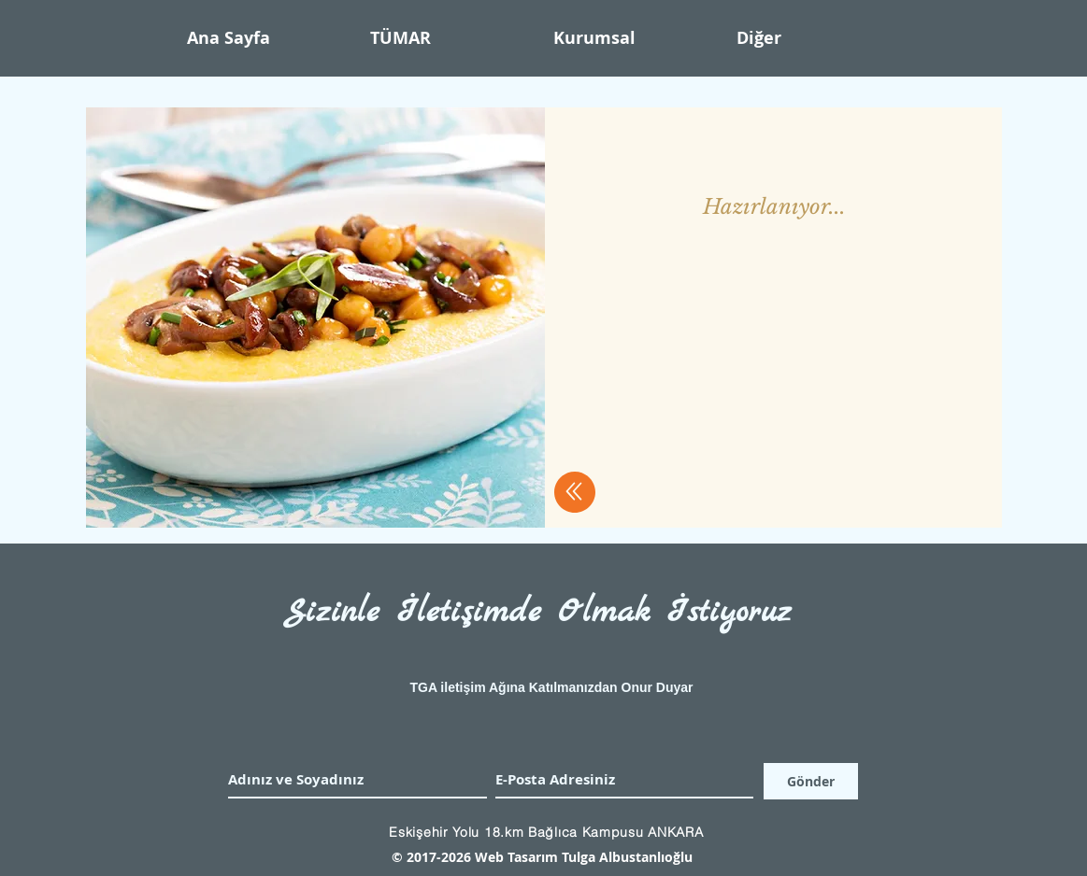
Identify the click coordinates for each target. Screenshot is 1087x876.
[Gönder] (811, 781)
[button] (635, 38)
